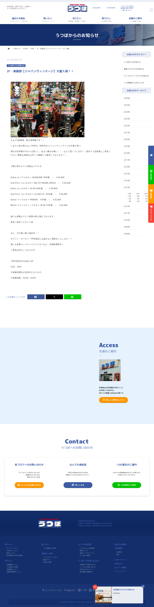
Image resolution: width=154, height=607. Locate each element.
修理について (84, 551)
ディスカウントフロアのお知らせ (136, 76)
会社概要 (118, 548)
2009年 (127, 227)
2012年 (127, 206)
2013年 (25, 48)
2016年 (127, 167)
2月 (138, 201)
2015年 (127, 174)
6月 (130, 199)
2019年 (127, 146)
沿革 (117, 554)
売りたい (9, 560)
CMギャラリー (121, 559)
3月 (130, 201)
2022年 (127, 125)
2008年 (127, 234)
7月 (146, 196)
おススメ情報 (120, 567)
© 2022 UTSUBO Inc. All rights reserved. (77, 602)
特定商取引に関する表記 (14, 555)
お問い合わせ (128, 10)
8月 (138, 196)
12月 (129, 194)
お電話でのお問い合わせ (88, 565)
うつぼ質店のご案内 (49, 548)
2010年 (127, 220)
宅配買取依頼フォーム (13, 572)
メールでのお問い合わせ (29, 485)
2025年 (127, 105)
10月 (146, 194)
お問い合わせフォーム (87, 569)
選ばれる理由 (120, 544)
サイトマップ (120, 571)
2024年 (127, 112)
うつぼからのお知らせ (132, 62)
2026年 (127, 98)
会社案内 (97, 8)
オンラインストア (12, 548)
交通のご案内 (47, 562)
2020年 (127, 139)
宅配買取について (12, 569)
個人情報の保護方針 (86, 572)
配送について (10, 553)
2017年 (127, 160)
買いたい (9, 544)
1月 (146, 201)
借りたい (45, 544)
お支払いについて (12, 551)
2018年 (127, 153)
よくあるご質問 (85, 555)
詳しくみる (78, 485)
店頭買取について (12, 565)
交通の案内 (111, 8)
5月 (138, 199)
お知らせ (16, 48)
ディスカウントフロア (50, 557)
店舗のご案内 (47, 553)
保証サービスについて (87, 553)
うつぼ (82, 590)
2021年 (127, 132)
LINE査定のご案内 (127, 485)
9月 (130, 196)
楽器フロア (46, 560)
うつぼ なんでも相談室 (87, 548)
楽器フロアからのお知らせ (134, 69)
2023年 (127, 119)
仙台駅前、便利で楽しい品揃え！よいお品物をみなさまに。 (19, 7)
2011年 (127, 213)
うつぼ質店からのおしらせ (134, 83)
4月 (146, 199)
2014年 (127, 180)
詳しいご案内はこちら (113, 400)
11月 (137, 194)
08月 (32, 48)
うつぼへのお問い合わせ (88, 560)
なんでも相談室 (84, 544)
